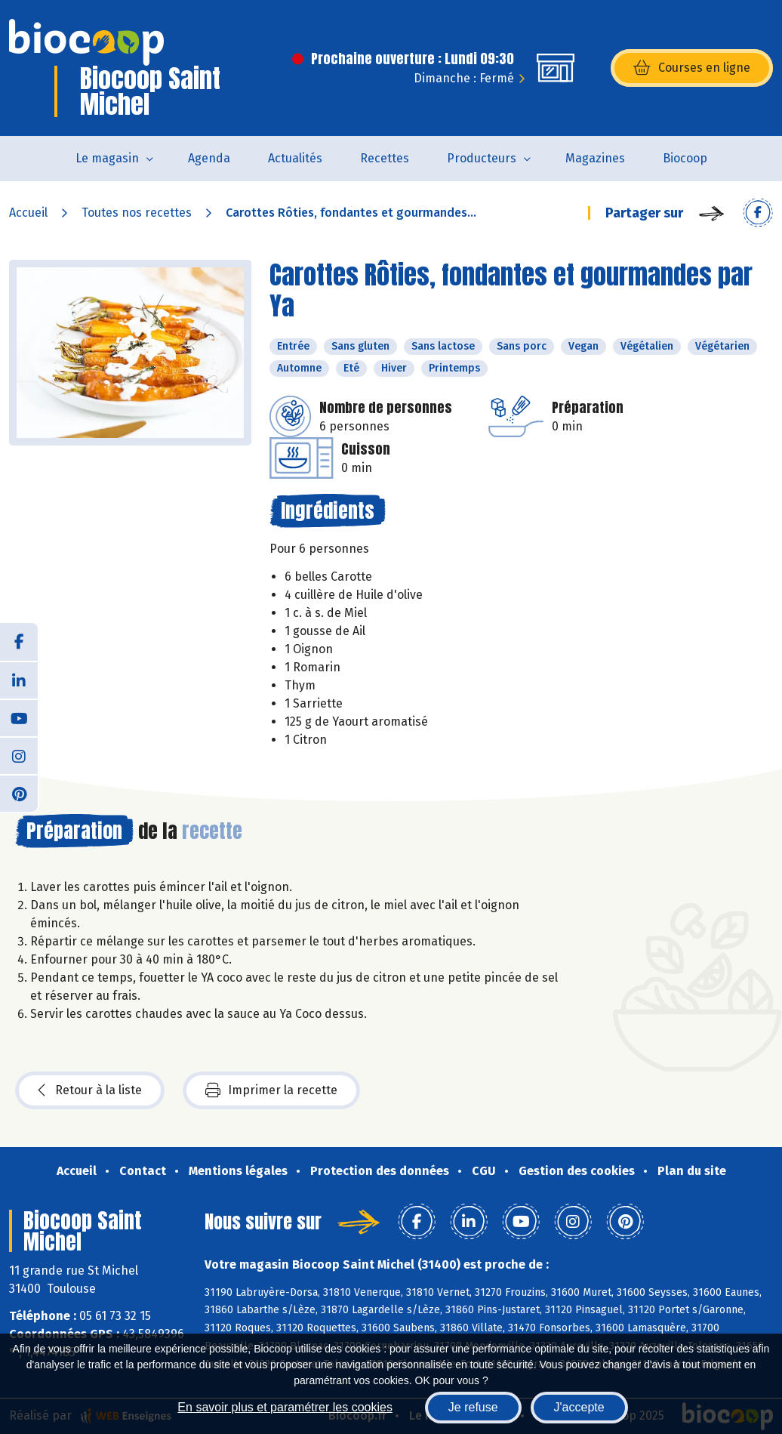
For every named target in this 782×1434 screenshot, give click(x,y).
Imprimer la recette (271, 1090)
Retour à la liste (90, 1090)
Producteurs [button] (481, 158)
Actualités (295, 158)
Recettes (384, 158)
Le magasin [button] (107, 158)
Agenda (209, 158)
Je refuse (473, 1407)
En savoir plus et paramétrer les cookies (285, 1407)
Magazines (595, 158)
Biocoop (685, 158)
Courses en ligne (691, 68)
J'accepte (579, 1407)
